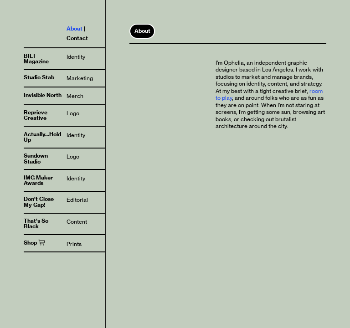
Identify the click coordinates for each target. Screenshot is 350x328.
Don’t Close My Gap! (39, 201)
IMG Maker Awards (38, 180)
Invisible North (43, 95)
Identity (76, 56)
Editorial (77, 199)
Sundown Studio (36, 158)
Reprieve (35, 112)
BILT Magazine (36, 58)
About (74, 28)
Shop (30, 242)
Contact (77, 38)
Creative (35, 117)
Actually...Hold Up (42, 137)
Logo (73, 113)
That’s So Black (36, 223)
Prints (74, 244)
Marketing (80, 78)
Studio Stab (39, 77)
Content (77, 221)
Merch (75, 95)
